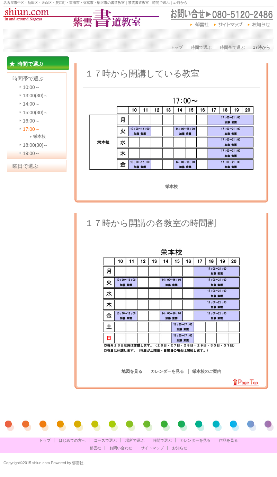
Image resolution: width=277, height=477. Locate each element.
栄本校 (39, 136)
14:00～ (31, 104)
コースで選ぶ (76, 36)
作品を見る (254, 36)
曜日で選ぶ (25, 166)
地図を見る (132, 371)
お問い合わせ (120, 448)
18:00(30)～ (35, 145)
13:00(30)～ (35, 95)
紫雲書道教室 (81, 17)
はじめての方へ (28, 36)
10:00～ (31, 87)
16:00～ (31, 121)
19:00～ (31, 153)
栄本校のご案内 (206, 371)
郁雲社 (199, 25)
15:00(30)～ (35, 112)
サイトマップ (228, 25)
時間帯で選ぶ (232, 47)
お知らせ (261, 25)
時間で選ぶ (157, 36)
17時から (261, 47)
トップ (176, 47)
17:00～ (31, 129)
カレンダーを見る (205, 36)
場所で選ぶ (118, 36)
